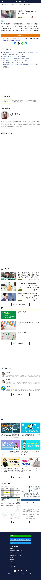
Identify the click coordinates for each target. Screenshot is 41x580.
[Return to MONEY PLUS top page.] (20, 1)
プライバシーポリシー (15, 553)
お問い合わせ (13, 557)
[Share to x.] (19, 43)
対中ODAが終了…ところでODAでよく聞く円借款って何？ (17, 60)
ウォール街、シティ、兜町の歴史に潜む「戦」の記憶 (16, 58)
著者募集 (12, 559)
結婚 (2, 21)
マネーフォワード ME (14, 566)
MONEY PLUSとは (14, 546)
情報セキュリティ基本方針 (16, 550)
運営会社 (12, 548)
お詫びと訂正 (13, 564)
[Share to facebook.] (15, 43)
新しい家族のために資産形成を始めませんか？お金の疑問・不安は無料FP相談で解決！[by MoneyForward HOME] (21, 39)
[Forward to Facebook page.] (20, 539)
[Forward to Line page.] (20, 536)
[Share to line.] (22, 43)
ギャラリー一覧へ (20, 522)
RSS (11, 561)
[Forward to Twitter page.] (20, 543)
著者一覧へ (20, 394)
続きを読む (20, 35)
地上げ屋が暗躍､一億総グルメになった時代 (13, 62)
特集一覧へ (20, 343)
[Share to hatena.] (26, 43)
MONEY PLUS (3, 4)
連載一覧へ (20, 477)
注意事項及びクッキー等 (15, 555)
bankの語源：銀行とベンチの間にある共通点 (14, 56)
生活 (7, 4)
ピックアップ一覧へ (20, 304)
